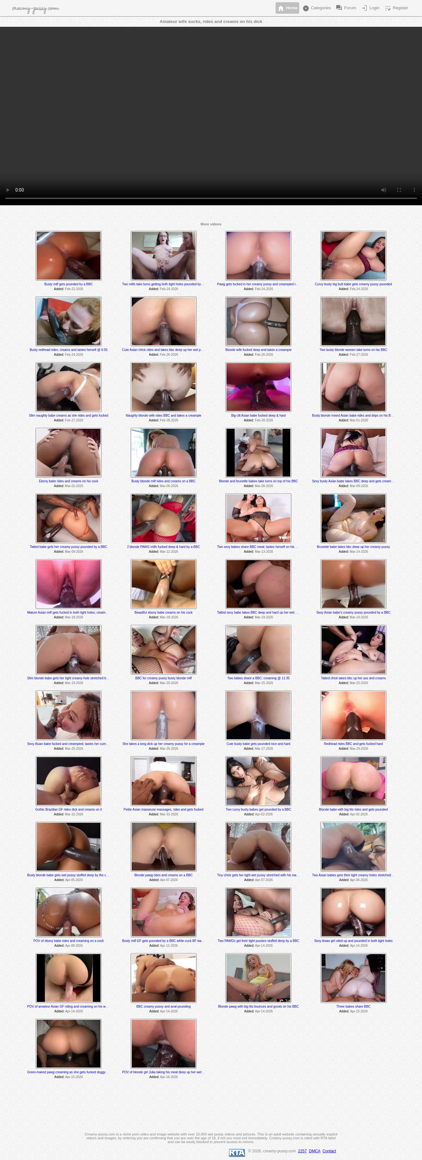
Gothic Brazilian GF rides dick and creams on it (68, 809)
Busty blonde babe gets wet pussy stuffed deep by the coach (70, 875)
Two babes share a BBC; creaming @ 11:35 (258, 678)
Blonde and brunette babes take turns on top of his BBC (258, 481)
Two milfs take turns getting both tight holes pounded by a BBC (166, 284)
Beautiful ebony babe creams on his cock (163, 612)
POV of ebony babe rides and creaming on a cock (68, 941)
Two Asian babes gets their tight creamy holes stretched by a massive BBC (365, 875)
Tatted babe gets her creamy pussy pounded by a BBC (68, 547)
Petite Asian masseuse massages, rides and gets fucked (164, 809)
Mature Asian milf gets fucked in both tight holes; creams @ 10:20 (73, 612)
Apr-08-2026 (359, 880)
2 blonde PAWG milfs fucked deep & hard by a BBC (163, 547)
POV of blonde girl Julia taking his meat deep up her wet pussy (166, 1072)
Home (287, 8)
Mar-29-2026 (359, 748)
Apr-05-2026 (74, 880)
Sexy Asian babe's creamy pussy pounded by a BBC (353, 612)
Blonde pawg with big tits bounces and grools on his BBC (258, 1006)
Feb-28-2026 (169, 420)
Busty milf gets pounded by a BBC (68, 284)
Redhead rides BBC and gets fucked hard (353, 744)
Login (369, 8)
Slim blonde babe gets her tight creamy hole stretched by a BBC (72, 678)
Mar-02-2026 (74, 486)
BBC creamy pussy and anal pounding (164, 1006)
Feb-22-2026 (74, 289)
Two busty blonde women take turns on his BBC (353, 350)
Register (396, 8)
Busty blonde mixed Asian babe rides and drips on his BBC (353, 415)
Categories (316, 8)
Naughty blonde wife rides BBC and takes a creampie (163, 415)
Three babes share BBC (353, 1006)
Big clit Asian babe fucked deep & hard (258, 415)
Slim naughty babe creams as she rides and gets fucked (68, 415)
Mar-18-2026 (74, 617)
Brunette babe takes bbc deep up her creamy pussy (353, 547)
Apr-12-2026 (169, 945)
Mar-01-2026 (359, 420)
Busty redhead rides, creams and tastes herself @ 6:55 (68, 350)
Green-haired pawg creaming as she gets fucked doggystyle (69, 1072)
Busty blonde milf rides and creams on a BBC (163, 481)
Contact (329, 1151)
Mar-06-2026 (169, 486)
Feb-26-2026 (169, 354)
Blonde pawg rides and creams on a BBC (163, 875)
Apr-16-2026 (169, 1077)
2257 (302, 1151)
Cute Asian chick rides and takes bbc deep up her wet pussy (164, 350)
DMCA (315, 1151)
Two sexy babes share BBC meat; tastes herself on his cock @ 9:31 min (268, 547)
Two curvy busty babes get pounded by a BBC (258, 809)
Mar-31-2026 (74, 814)
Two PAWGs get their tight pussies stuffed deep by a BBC (259, 941)
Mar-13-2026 (264, 551)
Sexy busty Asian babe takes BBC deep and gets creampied (354, 481)
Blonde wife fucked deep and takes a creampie (259, 350)
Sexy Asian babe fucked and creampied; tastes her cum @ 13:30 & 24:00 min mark (86, 744)
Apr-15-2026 (359, 1011)
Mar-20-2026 (169, 683)
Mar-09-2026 (359, 486)
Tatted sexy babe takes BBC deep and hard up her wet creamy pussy (266, 612)
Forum (345, 8)
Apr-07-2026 (169, 880)
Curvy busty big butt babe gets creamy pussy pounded (353, 284)
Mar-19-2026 (264, 617)
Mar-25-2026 (264, 683)
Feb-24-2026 (169, 289)
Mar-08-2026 (264, 486)
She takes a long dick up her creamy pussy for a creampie (163, 744)
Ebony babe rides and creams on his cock (68, 481)
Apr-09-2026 (74, 945)
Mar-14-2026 (359, 551)
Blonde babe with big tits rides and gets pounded (353, 809)
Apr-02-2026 (264, 814)
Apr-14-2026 (264, 945)
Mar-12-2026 (169, 551)
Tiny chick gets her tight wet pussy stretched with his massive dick (263, 875)
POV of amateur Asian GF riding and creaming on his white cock (72, 1006)
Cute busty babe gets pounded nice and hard (258, 744)
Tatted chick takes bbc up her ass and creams (353, 678)
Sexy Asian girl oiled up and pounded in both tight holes (353, 941)
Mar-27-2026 (264, 748)
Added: (59, 289)
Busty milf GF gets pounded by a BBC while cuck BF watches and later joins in (177, 941)
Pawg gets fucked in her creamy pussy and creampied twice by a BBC (266, 284)
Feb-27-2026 (359, 354)
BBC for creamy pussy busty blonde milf (163, 678)
